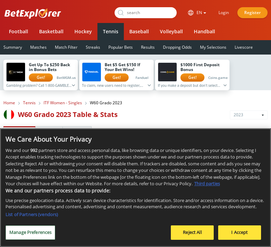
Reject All (192, 233)
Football (18, 31)
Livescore (244, 47)
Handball (204, 31)
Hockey (83, 31)
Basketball (51, 31)
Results (148, 47)
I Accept (239, 233)
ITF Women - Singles (63, 103)
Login (224, 12)
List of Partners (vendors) (31, 215)
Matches (38, 47)
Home (9, 103)
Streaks (93, 47)
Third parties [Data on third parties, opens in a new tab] (207, 184)
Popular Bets (120, 47)
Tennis (110, 31)
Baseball (139, 31)
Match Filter (66, 47)
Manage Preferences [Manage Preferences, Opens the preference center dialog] (30, 233)
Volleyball (171, 31)
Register (252, 12)
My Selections (213, 47)
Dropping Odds (177, 47)
